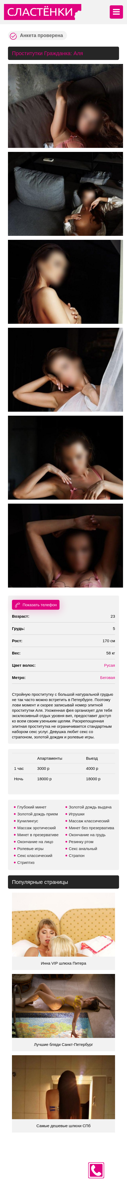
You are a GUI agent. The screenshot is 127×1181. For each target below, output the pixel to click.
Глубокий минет (31, 807)
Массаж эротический (36, 828)
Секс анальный (83, 848)
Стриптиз (26, 862)
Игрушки (76, 814)
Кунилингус (27, 821)
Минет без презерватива (91, 828)
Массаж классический (89, 821)
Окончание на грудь (87, 834)
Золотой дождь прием (37, 814)
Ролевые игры (30, 848)
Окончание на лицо (35, 841)
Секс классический (34, 855)
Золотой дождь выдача (90, 807)
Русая (109, 665)
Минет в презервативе (37, 834)
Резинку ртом (81, 841)
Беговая (107, 677)
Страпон (76, 855)
